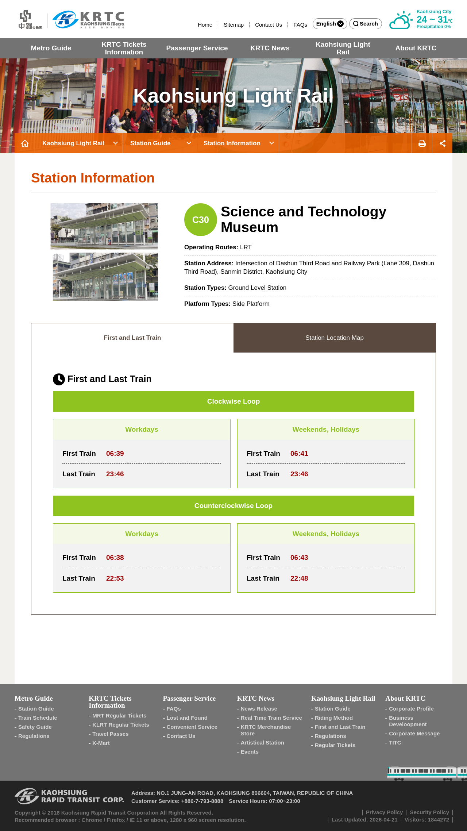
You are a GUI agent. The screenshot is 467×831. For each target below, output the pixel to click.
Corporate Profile (411, 708)
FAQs (300, 25)
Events (250, 752)
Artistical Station (262, 742)
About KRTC (415, 48)
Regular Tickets (335, 745)
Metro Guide (51, 48)
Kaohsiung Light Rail (343, 48)
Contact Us (268, 25)
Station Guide (150, 143)
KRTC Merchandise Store (266, 730)
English (330, 23)
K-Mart (101, 743)
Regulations (34, 736)
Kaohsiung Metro (69, 19)
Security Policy (429, 812)
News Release (259, 708)
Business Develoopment (408, 721)
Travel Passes (110, 734)
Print (422, 143)
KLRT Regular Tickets (120, 725)
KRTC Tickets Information (123, 48)
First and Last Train (340, 727)
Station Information (232, 143)
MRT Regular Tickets (119, 715)
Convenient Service (192, 727)
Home (205, 25)
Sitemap (234, 25)
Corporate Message (414, 733)
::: (194, 25)
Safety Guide (35, 727)
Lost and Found (187, 718)
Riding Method (334, 718)
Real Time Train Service (271, 718)
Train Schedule (37, 718)
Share (442, 143)
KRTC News (270, 48)
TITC (395, 742)
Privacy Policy (384, 812)
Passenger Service (197, 48)
